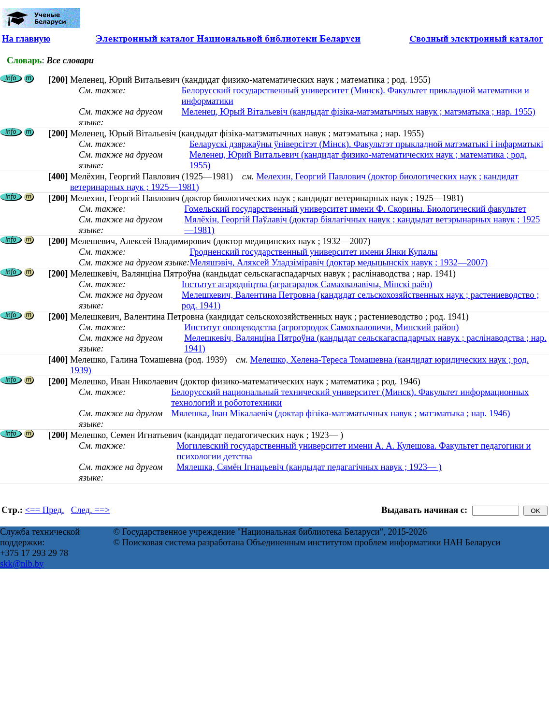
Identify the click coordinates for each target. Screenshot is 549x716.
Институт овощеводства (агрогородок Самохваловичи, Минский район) (321, 327)
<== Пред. (44, 510)
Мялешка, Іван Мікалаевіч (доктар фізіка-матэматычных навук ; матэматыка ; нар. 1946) (340, 413)
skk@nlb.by (21, 563)
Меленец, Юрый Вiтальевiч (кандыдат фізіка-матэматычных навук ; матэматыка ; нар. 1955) (358, 111)
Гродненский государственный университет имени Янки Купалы (313, 252)
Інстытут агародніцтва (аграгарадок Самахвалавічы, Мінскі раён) (307, 284)
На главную (26, 38)
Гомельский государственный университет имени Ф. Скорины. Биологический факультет (355, 209)
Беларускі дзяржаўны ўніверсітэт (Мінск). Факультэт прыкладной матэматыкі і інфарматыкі (366, 144)
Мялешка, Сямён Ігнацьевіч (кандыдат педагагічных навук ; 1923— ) (308, 467)
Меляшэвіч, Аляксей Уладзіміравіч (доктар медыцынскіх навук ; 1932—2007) (338, 262)
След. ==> (90, 510)
